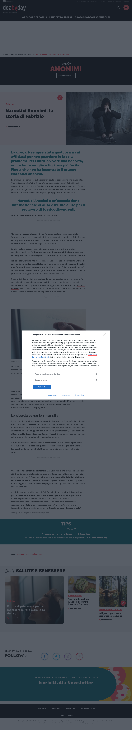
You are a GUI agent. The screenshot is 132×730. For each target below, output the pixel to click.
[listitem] (66, 374)
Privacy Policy (79, 395)
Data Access (65, 395)
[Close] (105, 335)
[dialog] (66, 365)
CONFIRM (43, 387)
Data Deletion (53, 395)
